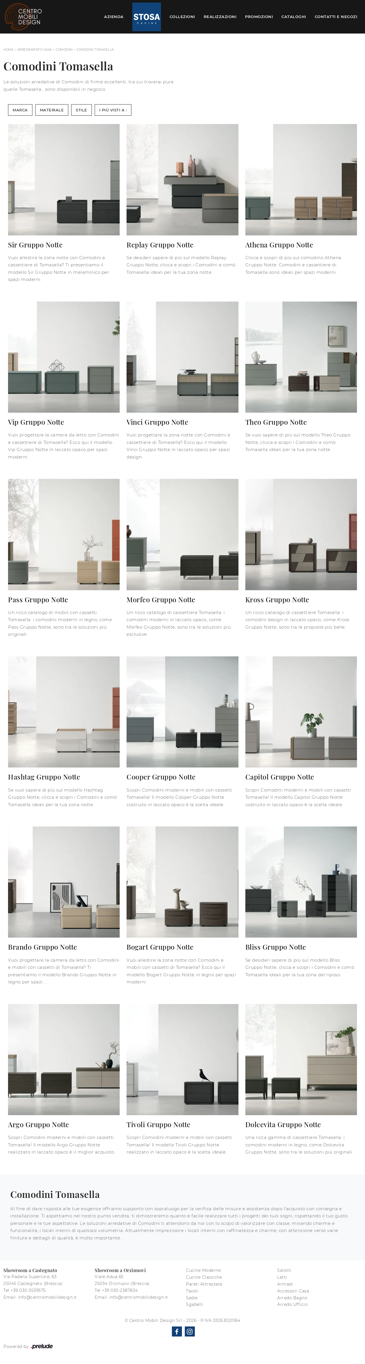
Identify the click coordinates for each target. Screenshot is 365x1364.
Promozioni (259, 16)
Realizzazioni (220, 16)
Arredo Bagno (292, 1297)
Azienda (114, 16)
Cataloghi (293, 16)
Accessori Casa (293, 1291)
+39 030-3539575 (28, 1290)
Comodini (64, 50)
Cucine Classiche (204, 1277)
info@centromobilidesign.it (47, 1297)
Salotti (284, 1270)
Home (8, 50)
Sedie (192, 1297)
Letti (282, 1277)
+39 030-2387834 (120, 1290)
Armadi (285, 1284)
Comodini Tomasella (95, 50)
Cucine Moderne (203, 1270)
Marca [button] (20, 110)
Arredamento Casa (35, 50)
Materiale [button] (52, 110)
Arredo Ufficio (292, 1304)
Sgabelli (194, 1304)
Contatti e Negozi (336, 16)
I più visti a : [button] (113, 110)
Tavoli (192, 1291)
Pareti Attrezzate (204, 1284)
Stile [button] (81, 110)
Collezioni (182, 16)
